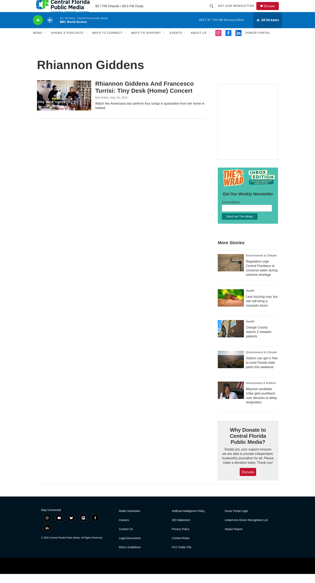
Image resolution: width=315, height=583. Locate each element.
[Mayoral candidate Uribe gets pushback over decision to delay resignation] (231, 399)
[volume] (50, 29)
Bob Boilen (102, 106)
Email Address (232, 211)
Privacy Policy (180, 538)
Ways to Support (146, 41)
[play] (38, 29)
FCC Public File (181, 556)
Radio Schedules (129, 520)
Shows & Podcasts (67, 41)
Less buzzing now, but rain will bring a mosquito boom (261, 310)
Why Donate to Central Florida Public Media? (248, 445)
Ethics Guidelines (130, 556)
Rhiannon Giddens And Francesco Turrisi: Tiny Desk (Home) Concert (144, 96)
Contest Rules (180, 547)
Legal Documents (130, 547)
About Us (199, 41)
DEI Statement (181, 529)
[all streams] (267, 29)
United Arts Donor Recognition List (246, 529)
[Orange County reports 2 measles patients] (231, 337)
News (37, 41)
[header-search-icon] (213, 10)
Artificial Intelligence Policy (188, 520)
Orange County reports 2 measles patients (258, 341)
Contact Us (126, 538)
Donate (272, 10)
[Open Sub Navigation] (45, 41)
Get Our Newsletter (238, 10)
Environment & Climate (261, 264)
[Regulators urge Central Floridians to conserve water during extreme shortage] (231, 271)
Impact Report (233, 538)
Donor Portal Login (236, 520)
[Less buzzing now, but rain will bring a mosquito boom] (231, 307)
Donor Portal (257, 41)
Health (250, 299)
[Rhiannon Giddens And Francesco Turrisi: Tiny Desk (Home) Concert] (64, 104)
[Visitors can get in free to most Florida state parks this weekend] (231, 368)
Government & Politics (261, 392)
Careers (124, 529)
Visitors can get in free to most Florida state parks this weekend (262, 372)
